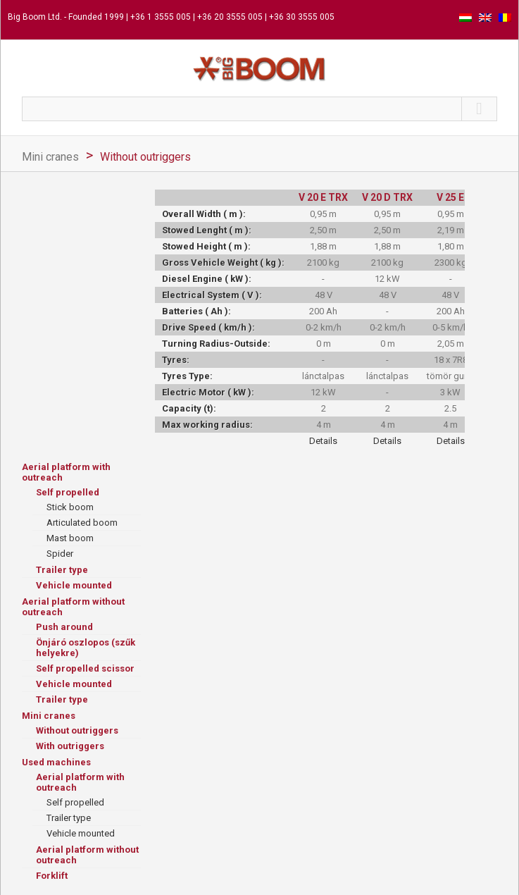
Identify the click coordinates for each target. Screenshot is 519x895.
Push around (64, 627)
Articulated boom (82, 522)
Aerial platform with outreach (66, 472)
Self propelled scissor (85, 668)
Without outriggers (145, 156)
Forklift (52, 875)
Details (323, 441)
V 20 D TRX (387, 197)
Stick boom (70, 507)
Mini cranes (50, 156)
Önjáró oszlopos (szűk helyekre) (85, 647)
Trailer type (62, 569)
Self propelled (67, 492)
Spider (59, 553)
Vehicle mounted (74, 585)
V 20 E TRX (323, 197)
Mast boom (70, 538)
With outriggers (70, 746)
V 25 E (450, 197)
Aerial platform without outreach (73, 606)
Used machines (56, 762)
